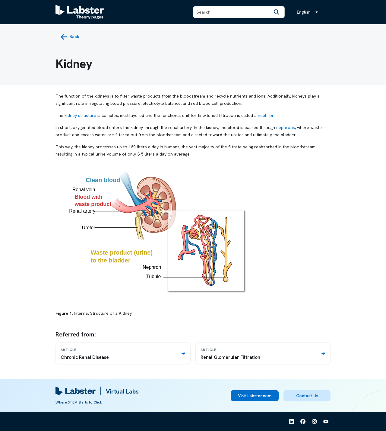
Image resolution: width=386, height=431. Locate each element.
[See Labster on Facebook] (303, 421)
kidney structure (80, 115)
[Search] (276, 12)
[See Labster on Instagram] (314, 421)
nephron (266, 115)
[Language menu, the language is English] (308, 12)
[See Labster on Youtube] (326, 421)
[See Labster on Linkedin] (291, 421)
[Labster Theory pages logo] (79, 12)
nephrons (285, 127)
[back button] (69, 36)
